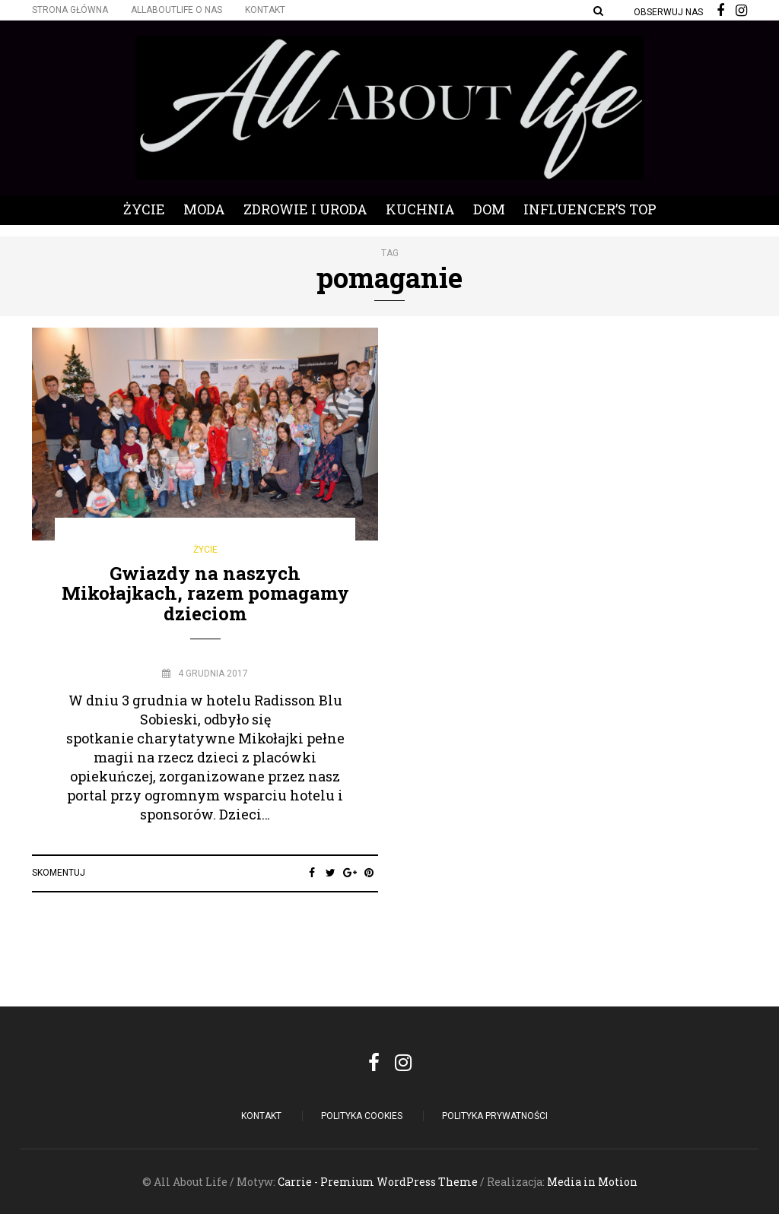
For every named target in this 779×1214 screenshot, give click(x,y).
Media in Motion (592, 1181)
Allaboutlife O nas (176, 10)
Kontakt (265, 10)
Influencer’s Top (590, 209)
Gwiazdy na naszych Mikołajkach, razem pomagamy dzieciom (205, 593)
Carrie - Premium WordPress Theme (378, 1181)
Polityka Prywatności (495, 1116)
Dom (489, 209)
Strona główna (70, 10)
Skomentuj (58, 872)
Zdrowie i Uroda (305, 209)
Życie (144, 209)
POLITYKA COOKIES (361, 1116)
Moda (204, 209)
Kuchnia (420, 209)
